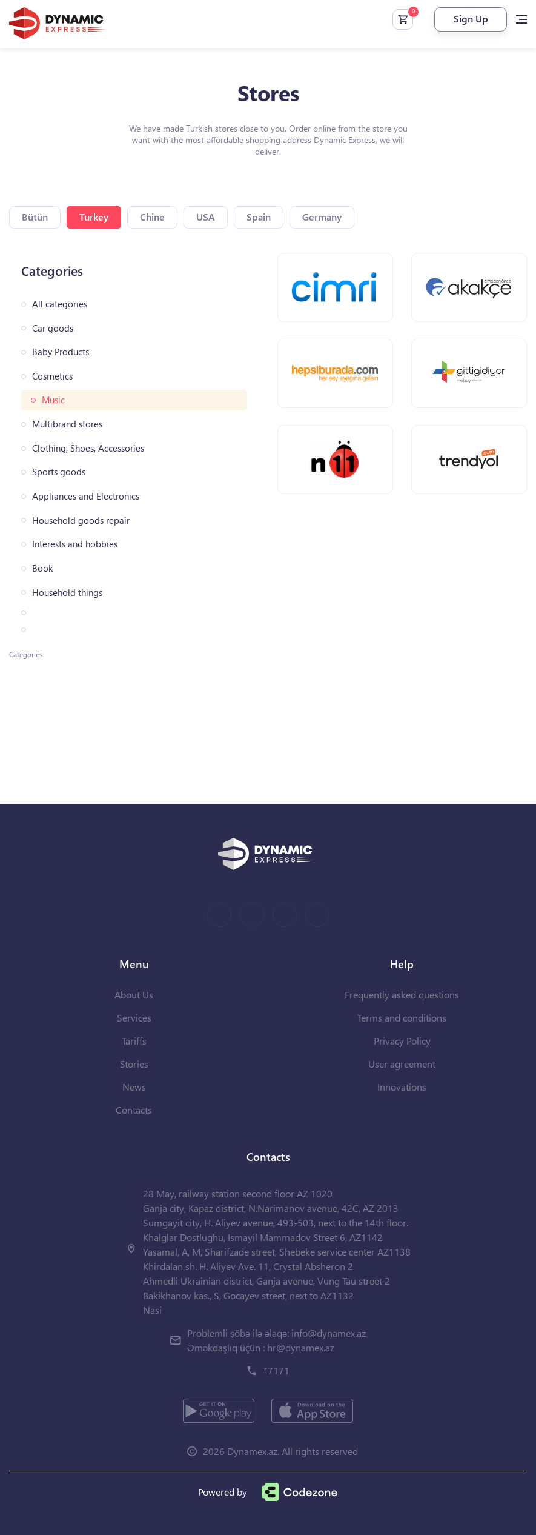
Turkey (93, 216)
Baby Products (60, 352)
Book (42, 568)
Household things (67, 592)
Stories (134, 1063)
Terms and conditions (401, 1017)
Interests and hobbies (74, 544)
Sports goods (58, 472)
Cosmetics (52, 376)
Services (134, 1017)
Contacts (134, 1109)
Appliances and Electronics (85, 496)
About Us (133, 994)
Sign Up (471, 18)
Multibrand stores (67, 424)
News (134, 1086)
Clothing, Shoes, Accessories (88, 448)
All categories (59, 304)
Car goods (52, 328)
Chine (152, 216)
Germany (322, 216)
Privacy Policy (402, 1040)
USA (205, 216)
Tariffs (134, 1040)
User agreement (401, 1063)
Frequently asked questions (402, 994)
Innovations (401, 1086)
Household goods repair (81, 520)
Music (53, 400)
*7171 (276, 1370)
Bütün (35, 216)
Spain (258, 216)
